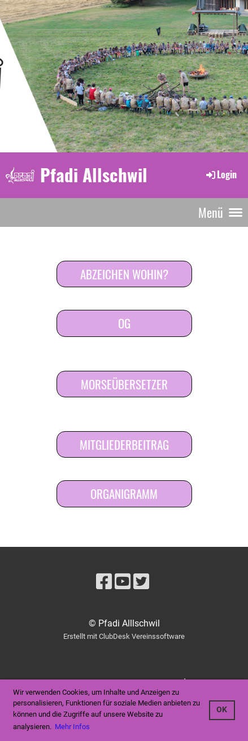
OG (124, 323)
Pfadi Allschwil (93, 175)
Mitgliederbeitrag (124, 444)
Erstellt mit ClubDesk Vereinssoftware (124, 636)
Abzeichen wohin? (124, 274)
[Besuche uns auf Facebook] (104, 582)
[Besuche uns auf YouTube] (122, 582)
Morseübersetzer (124, 384)
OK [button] (221, 709)
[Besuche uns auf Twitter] (141, 582)
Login (221, 174)
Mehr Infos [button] (72, 726)
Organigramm (124, 493)
